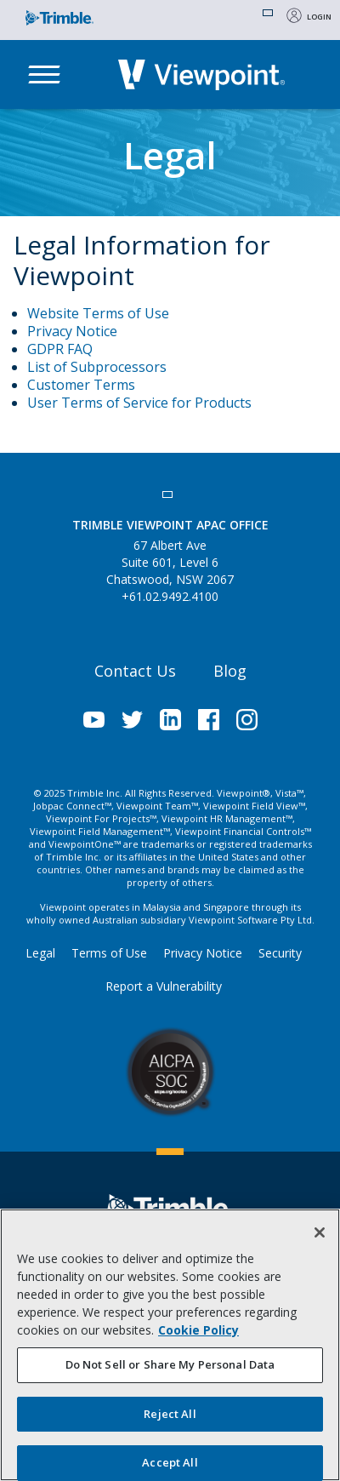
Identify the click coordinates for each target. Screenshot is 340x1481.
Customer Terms (81, 384)
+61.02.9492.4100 (170, 596)
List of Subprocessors (97, 366)
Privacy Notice (72, 331)
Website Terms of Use (98, 313)
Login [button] (319, 16)
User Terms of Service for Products (139, 402)
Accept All (169, 1462)
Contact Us (135, 670)
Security (280, 953)
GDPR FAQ (60, 349)
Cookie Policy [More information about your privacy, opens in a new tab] (198, 1330)
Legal (40, 953)
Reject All (170, 1413)
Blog (229, 670)
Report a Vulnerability (163, 986)
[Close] (319, 1232)
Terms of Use (109, 953)
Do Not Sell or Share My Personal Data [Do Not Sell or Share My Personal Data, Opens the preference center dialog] (170, 1364)
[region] (170, 1345)
